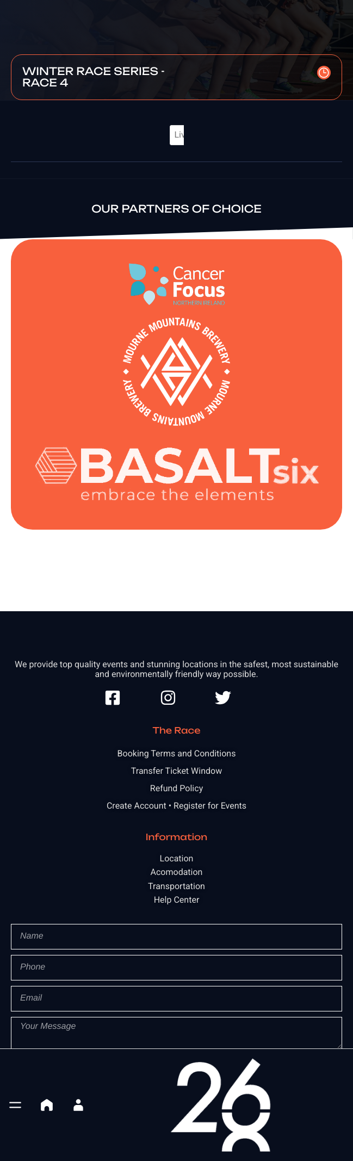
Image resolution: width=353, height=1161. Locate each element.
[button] (15, 1105)
